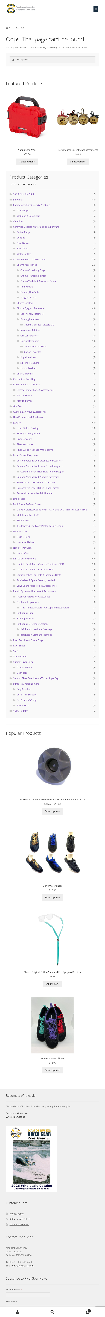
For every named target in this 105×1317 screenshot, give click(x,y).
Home (11, 28)
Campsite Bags (24, 667)
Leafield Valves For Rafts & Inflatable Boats (39, 574)
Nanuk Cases (23, 553)
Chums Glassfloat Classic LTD (39, 324)
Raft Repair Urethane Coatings (32, 623)
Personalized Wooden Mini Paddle (34, 493)
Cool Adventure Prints (35, 346)
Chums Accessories (27, 264)
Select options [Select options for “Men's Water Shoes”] (52, 897)
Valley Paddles (20, 710)
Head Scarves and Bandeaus (28, 417)
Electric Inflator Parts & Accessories (35, 390)
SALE (15, 651)
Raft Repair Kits (25, 613)
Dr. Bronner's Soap (27, 700)
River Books (23, 520)
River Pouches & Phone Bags (28, 640)
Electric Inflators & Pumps (26, 384)
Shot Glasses (23, 243)
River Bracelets (24, 439)
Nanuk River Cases (23, 547)
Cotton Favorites (32, 351)
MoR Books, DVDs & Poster (27, 504)
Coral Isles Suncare (27, 694)
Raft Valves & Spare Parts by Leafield (36, 580)
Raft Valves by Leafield (24, 558)
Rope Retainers (28, 357)
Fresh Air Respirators (28, 602)
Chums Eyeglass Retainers (30, 308)
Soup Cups (22, 248)
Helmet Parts (23, 536)
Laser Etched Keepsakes (25, 455)
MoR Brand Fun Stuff (28, 515)
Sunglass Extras (28, 297)
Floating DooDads (29, 292)
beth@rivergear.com (23, 1265)
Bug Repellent (24, 689)
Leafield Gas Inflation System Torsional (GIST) (40, 564)
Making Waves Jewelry (28, 433)
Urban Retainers (28, 368)
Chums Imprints (25, 373)
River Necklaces (25, 444)
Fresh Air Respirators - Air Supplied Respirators (44, 607)
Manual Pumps (25, 400)
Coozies (21, 237)
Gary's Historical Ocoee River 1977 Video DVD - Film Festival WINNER (52, 509)
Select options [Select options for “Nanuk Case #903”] (27, 161)
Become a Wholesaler (17, 1113)
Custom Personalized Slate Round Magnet (42, 471)
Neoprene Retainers (30, 330)
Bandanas (18, 199)
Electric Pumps (24, 395)
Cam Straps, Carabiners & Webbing (31, 205)
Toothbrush (23, 705)
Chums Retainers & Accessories (29, 259)
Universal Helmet (26, 542)
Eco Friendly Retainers (31, 313)
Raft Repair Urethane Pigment (36, 634)
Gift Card (17, 406)
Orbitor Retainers (29, 335)
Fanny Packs (26, 286)
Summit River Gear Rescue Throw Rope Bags (36, 678)
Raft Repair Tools (26, 618)
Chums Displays (25, 303)
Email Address (14, 1289)
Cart (80, 1310)
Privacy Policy (17, 1213)
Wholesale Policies (19, 1224)
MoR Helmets (20, 531)
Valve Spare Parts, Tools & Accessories (37, 585)
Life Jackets (19, 498)
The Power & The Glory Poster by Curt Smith (40, 526)
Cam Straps (23, 210)
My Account (17, 1312)
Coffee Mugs (23, 232)
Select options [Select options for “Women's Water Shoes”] (52, 1070)
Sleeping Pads (20, 656)
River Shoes (19, 645)
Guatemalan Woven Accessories (29, 411)
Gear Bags (22, 672)
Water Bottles (24, 254)
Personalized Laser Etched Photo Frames (38, 487)
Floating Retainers (29, 319)
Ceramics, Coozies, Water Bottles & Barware (36, 226)
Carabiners (19, 221)
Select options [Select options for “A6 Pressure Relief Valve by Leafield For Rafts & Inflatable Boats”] (52, 811)
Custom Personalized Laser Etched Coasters (40, 460)
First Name (11, 1301)
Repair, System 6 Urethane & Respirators (34, 591)
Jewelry (17, 422)
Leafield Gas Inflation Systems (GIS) (35, 569)
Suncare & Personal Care (26, 683)
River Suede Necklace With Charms (35, 449)
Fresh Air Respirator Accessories (33, 596)
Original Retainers (29, 341)
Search (52, 1312)
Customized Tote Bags (24, 379)
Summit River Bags (23, 661)
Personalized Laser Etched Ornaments (37, 482)
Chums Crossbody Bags (32, 270)
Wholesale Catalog (15, 1116)
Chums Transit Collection (33, 275)
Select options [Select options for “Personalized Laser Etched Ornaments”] (77, 161)
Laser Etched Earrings (28, 428)
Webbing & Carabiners (28, 216)
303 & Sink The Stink (23, 194)
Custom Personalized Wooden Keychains (38, 477)
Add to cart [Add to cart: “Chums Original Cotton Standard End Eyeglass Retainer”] (52, 983)
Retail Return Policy (20, 1219)
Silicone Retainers (29, 362)
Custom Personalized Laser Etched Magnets (39, 466)
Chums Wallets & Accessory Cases (38, 281)
